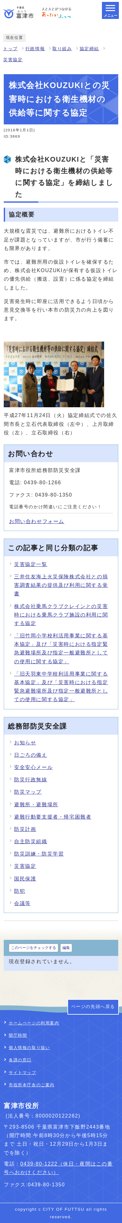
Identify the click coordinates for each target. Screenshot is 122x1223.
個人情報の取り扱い (29, 1047)
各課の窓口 (20, 1060)
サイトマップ (22, 1072)
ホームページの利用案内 (34, 1023)
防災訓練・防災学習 (39, 853)
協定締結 (89, 48)
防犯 (19, 891)
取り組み (62, 48)
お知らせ (25, 742)
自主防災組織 (30, 841)
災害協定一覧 (30, 564)
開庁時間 (18, 1035)
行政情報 (35, 48)
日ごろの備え (30, 755)
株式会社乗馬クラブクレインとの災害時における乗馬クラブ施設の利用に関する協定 (61, 615)
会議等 (22, 903)
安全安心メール (33, 767)
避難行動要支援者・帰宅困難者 (52, 817)
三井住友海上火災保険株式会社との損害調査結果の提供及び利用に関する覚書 (61, 585)
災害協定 (13, 59)
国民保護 (25, 878)
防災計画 (25, 829)
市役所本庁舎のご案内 (32, 1085)
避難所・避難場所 (36, 804)
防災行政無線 (30, 779)
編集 (66, 948)
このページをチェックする (33, 948)
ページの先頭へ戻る (93, 1006)
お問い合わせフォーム (36, 521)
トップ (10, 48)
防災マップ (28, 792)
